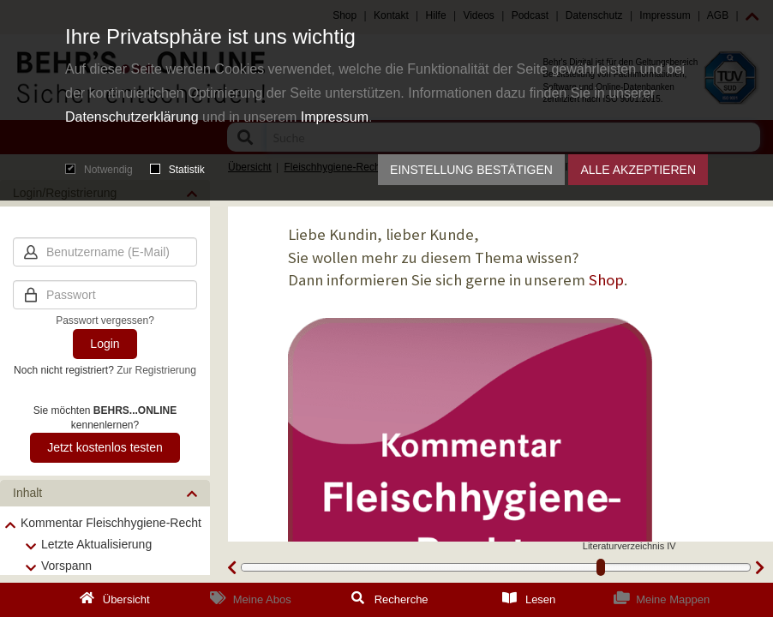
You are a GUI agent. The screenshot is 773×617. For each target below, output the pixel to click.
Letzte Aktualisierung (96, 544)
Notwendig (99, 170)
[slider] (600, 567)
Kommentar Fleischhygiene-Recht (111, 523)
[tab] (105, 493)
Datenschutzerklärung (132, 117)
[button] (105, 493)
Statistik (177, 170)
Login (104, 343)
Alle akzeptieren (638, 170)
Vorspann (66, 565)
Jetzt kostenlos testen (105, 447)
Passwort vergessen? (105, 320)
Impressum (335, 117)
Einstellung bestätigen (471, 170)
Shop (606, 280)
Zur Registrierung (156, 370)
